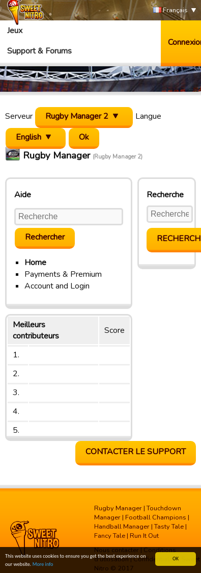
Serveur (19, 116)
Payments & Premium (63, 274)
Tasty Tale (169, 526)
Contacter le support (135, 451)
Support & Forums (39, 51)
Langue (148, 116)
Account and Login (57, 286)
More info (43, 569)
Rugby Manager (118, 508)
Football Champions (155, 517)
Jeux (14, 30)
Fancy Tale (109, 535)
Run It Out (144, 535)
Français (170, 10)
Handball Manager (122, 526)
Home (35, 262)
